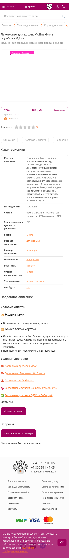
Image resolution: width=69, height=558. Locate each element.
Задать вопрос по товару (18, 433)
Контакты (13, 508)
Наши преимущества (53, 497)
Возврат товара (16, 497)
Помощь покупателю (53, 492)
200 (28, 287)
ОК (62, 542)
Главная (6, 25)
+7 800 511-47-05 (43, 467)
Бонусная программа (53, 486)
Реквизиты (13, 503)
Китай (29, 271)
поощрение (32, 259)
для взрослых (33, 240)
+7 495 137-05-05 (43, 463)
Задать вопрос (49, 508)
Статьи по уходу (50, 481)
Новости (46, 503)
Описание (9, 139)
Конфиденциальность (19, 486)
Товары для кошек (27, 25)
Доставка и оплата (35, 139)
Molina (29, 234)
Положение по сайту (18, 492)
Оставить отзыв (13, 411)
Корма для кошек (54, 25)
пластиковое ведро (36, 281)
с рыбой (30, 265)
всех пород (32, 250)
